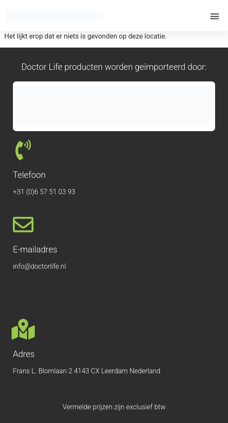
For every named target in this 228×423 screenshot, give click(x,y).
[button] (214, 16)
